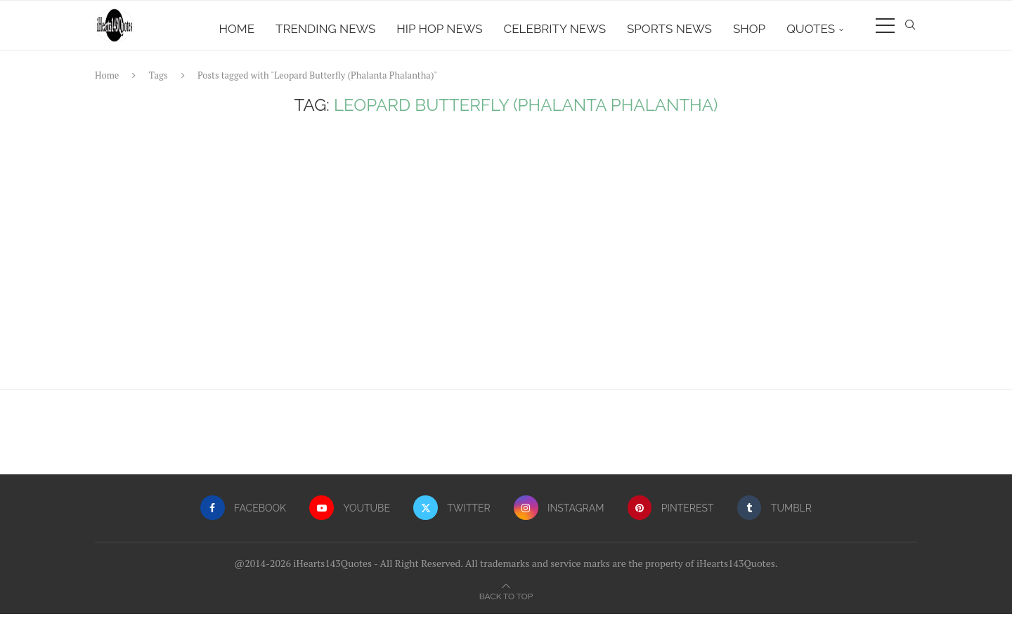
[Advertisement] (506, 263)
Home (237, 29)
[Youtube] (348, 515)
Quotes (810, 29)
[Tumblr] (777, 515)
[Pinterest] (671, 515)
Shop (749, 29)
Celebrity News (555, 29)
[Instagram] (559, 515)
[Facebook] (240, 515)
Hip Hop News (439, 29)
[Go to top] (506, 602)
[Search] (910, 29)
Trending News (325, 29)
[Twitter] (452, 515)
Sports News (669, 29)
